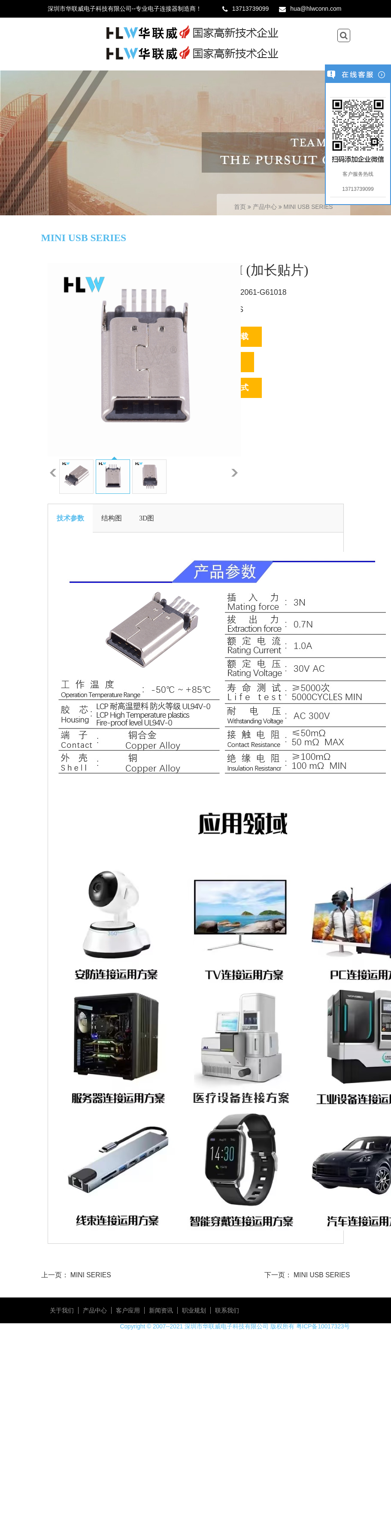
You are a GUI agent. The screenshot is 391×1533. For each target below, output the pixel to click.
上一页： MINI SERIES (76, 1275)
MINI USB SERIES (308, 207)
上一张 (53, 472)
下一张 (234, 472)
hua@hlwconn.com (315, 8)
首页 (240, 207)
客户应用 (128, 1310)
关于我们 (62, 1310)
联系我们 (227, 1310)
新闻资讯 (161, 1310)
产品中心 (266, 207)
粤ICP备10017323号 (323, 1326)
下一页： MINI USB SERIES (307, 1275)
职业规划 (194, 1310)
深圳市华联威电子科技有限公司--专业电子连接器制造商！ (125, 8)
